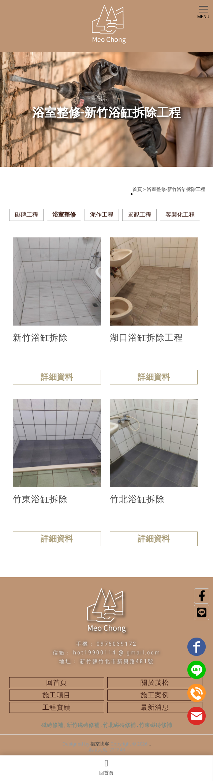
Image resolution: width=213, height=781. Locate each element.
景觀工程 (139, 214)
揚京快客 (99, 744)
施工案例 (155, 695)
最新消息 (155, 707)
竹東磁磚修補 (155, 725)
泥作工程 (101, 214)
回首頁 (106, 767)
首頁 (137, 189)
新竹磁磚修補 (83, 725)
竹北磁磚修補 (119, 725)
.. (150, 744)
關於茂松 (155, 682)
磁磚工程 (26, 214)
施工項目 (56, 695)
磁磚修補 (52, 725)
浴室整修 (64, 214)
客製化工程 (180, 214)
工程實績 (56, 707)
